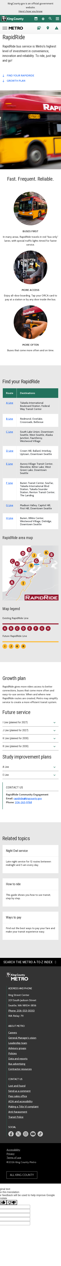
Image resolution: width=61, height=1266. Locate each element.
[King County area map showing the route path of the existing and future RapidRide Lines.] (30, 574)
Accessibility (13, 1149)
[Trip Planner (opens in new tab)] (48, 28)
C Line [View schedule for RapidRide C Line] (9, 431)
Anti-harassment (17, 1111)
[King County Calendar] (36, 18)
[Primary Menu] (57, 18)
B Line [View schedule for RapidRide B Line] (9, 418)
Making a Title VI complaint (23, 1106)
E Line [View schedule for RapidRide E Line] (9, 463)
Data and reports (17, 1058)
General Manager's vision (22, 1037)
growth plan (16, 80)
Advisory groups (17, 1048)
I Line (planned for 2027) (29, 723)
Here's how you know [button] (30, 11)
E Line (29, 775)
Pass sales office (17, 1096)
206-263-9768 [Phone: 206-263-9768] (23, 802)
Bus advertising (16, 1063)
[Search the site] (50, 18)
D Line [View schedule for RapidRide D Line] (9, 450)
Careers (12, 1032)
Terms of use (14, 1157)
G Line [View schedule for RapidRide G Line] (9, 505)
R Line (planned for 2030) (29, 746)
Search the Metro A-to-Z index (30, 962)
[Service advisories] (57, 28)
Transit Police (15, 1117)
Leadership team (17, 1043)
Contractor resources (20, 1069)
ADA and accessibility (20, 1101)
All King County (22, 1175)
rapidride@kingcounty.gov (28, 798)
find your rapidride (20, 75)
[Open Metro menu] (5, 28)
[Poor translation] (12, 1202)
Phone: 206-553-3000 (21, 1010)
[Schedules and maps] (39, 28)
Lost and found (16, 1085)
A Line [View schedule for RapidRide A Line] (9, 402)
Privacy (10, 1153)
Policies (12, 1053)
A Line (29, 767)
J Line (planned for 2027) (29, 731)
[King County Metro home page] (19, 977)
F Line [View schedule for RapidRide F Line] (9, 483)
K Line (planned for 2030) (29, 738)
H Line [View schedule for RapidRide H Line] (9, 518)
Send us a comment (19, 1091)
